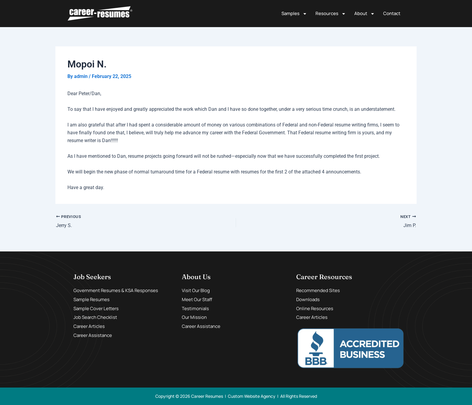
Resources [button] (330, 13)
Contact (391, 13)
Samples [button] (294, 13)
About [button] (364, 13)
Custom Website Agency (251, 396)
